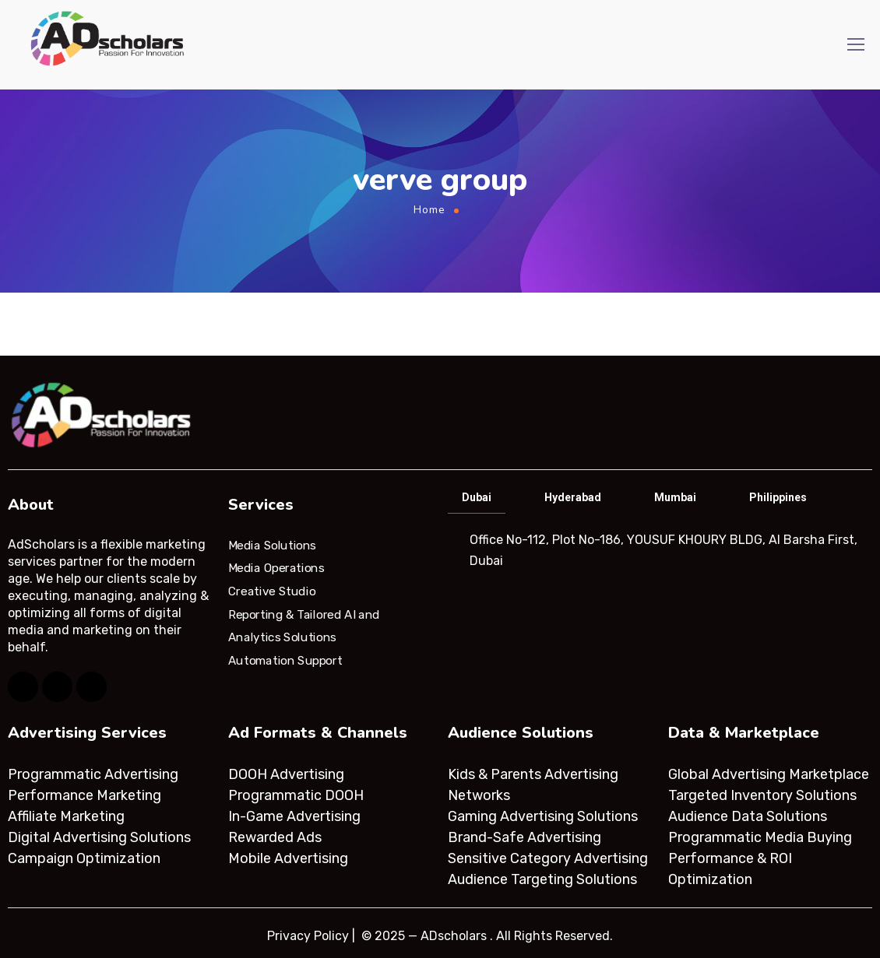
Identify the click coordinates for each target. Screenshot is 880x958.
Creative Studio (271, 591)
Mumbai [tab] (675, 497)
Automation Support (285, 661)
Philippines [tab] (778, 497)
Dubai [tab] (476, 497)
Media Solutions (272, 545)
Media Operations (276, 568)
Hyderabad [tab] (572, 497)
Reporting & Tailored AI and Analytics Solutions (304, 625)
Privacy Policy (308, 935)
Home (429, 209)
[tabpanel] (658, 550)
